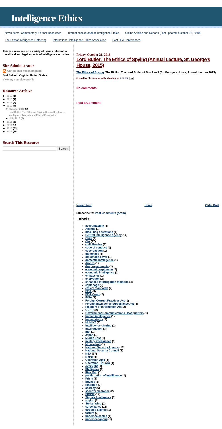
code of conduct (96, 247)
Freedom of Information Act (103, 306)
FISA (88, 291)
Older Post (212, 205)
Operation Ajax (95, 359)
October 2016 (17, 109)
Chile (88, 238)
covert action (94, 250)
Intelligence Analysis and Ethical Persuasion (33, 115)
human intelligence (98, 316)
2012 (10, 131)
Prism (89, 378)
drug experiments (97, 266)
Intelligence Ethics (46, 18)
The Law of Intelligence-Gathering (26, 40)
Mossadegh (93, 344)
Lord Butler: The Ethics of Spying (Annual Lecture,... (37, 112)
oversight (91, 366)
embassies (92, 275)
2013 (10, 128)
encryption (92, 278)
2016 (10, 106)
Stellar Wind (93, 403)
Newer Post (84, 205)
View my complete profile (18, 79)
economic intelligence (99, 272)
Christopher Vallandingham (24, 70)
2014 (10, 125)
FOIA (88, 297)
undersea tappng (96, 419)
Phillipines (92, 369)
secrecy (90, 388)
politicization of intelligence (103, 375)
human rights (94, 319)
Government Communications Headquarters (114, 313)
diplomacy (92, 253)
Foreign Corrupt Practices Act (105, 300)
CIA (87, 241)
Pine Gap (91, 372)
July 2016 (15, 118)
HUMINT (90, 322)
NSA (88, 353)
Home (148, 205)
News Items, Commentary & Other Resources (33, 33)
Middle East (93, 338)
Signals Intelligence (98, 397)
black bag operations (99, 232)
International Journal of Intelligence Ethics (93, 33)
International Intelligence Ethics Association (79, 40)
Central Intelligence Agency (103, 235)
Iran (87, 331)
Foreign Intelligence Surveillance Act (109, 303)
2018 (10, 99)
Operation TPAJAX (97, 363)
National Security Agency (102, 347)
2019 (10, 95)
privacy (90, 381)
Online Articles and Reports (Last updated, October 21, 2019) (163, 33)
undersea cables (96, 416)
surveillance (93, 406)
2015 (10, 121)
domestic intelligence (99, 260)
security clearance (97, 391)
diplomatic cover (96, 257)
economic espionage (99, 269)
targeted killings (96, 409)
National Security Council (102, 350)
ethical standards (96, 288)
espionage (92, 285)
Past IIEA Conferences (126, 40)
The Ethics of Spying (90, 72)
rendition (91, 384)
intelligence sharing (98, 325)
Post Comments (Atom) (110, 213)
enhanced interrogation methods (107, 281)
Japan (89, 335)
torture (89, 413)
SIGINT (90, 394)
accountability (94, 225)
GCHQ (89, 310)
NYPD (89, 356)
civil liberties (93, 244)
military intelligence (98, 341)
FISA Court (92, 294)
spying (89, 400)
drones (90, 263)
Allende (90, 228)
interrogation (94, 328)
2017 (10, 102)
